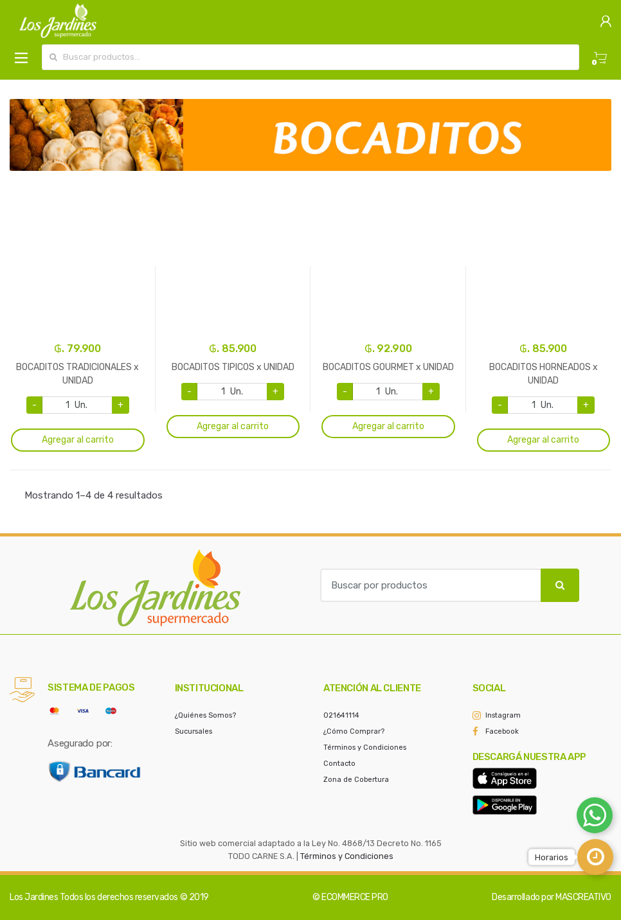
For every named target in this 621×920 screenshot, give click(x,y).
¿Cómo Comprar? (353, 731)
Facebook (502, 731)
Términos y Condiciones (364, 747)
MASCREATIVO (583, 897)
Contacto (339, 763)
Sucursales (193, 731)
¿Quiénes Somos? (205, 715)
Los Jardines (34, 897)
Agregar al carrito (78, 439)
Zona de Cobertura (356, 779)
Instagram (503, 715)
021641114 (341, 715)
